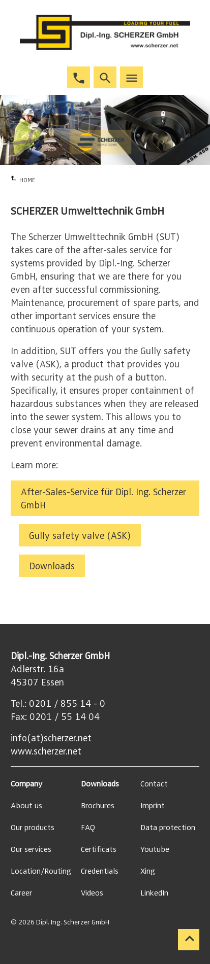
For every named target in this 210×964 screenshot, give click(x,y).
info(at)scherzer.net (51, 738)
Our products (32, 827)
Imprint (152, 806)
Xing (147, 871)
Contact (154, 784)
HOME (27, 180)
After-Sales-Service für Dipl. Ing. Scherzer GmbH (103, 498)
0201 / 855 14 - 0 (67, 704)
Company (26, 784)
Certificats (98, 849)
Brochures (97, 806)
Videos (92, 893)
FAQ (88, 827)
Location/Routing (41, 871)
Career (21, 893)
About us (26, 806)
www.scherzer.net (46, 751)
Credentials (99, 871)
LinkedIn (154, 893)
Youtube (154, 849)
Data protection (167, 827)
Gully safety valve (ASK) (80, 536)
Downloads (52, 566)
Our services (31, 849)
